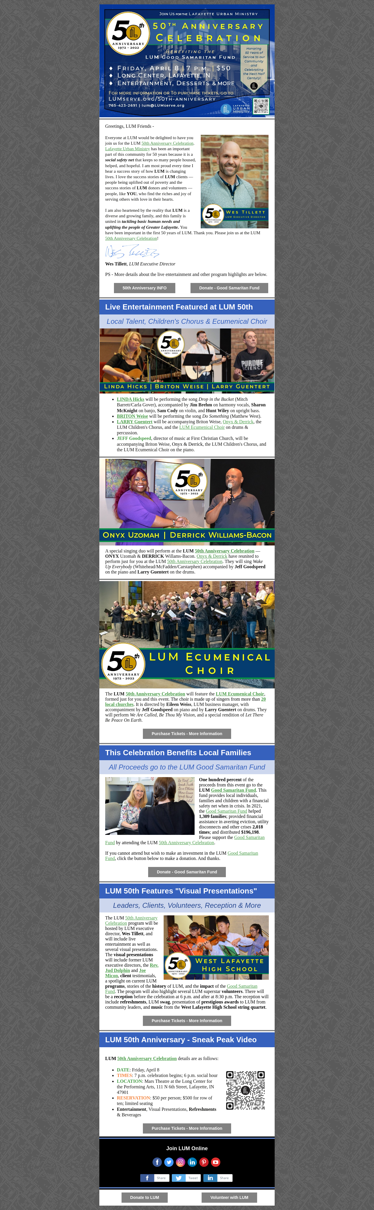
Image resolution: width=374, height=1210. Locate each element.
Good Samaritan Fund (233, 790)
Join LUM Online (187, 1148)
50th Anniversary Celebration (167, 143)
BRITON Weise (132, 416)
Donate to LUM (144, 1197)
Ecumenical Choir (152, 449)
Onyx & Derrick (238, 421)
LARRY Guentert (135, 421)
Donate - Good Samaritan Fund (229, 288)
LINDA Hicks (130, 399)
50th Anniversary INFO (145, 288)
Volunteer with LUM (229, 1197)
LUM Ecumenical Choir (202, 427)
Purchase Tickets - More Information (187, 733)
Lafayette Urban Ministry (127, 148)
